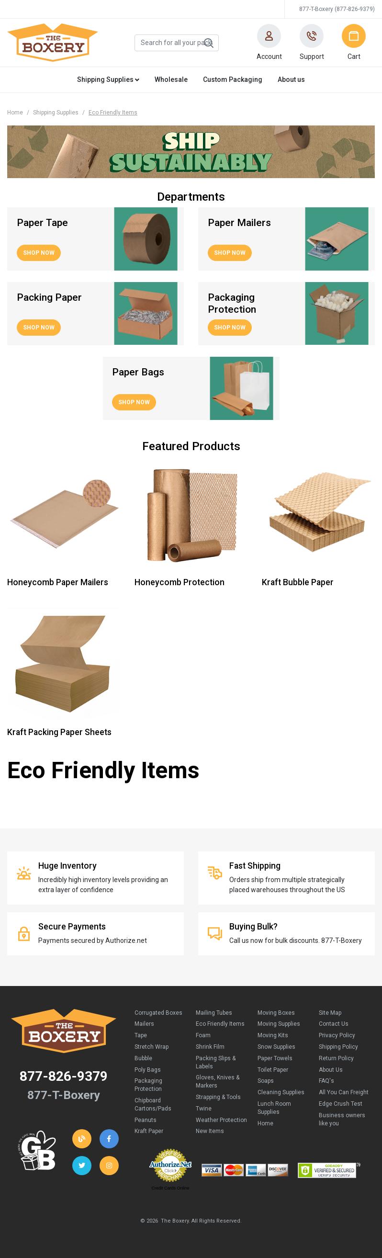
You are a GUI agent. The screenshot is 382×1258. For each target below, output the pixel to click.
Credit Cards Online (170, 1188)
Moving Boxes (276, 1012)
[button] (269, 43)
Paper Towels (275, 1058)
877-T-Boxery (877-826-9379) (337, 9)
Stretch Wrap (152, 1046)
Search (208, 43)
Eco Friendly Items (220, 1023)
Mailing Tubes (214, 1012)
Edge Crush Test (340, 1103)
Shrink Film (210, 1046)
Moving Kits (273, 1035)
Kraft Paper (149, 1131)
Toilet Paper (273, 1069)
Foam (203, 1035)
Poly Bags (148, 1069)
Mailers (144, 1023)
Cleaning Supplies (281, 1092)
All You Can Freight (344, 1092)
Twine (204, 1108)
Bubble (143, 1058)
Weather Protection (221, 1120)
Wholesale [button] (171, 79)
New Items (210, 1131)
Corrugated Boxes (158, 1012)
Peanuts (146, 1120)
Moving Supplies (279, 1023)
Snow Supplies (276, 1046)
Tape (141, 1035)
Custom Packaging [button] (232, 79)
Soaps (266, 1080)
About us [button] (291, 79)
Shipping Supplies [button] (108, 79)
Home (15, 112)
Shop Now (39, 252)
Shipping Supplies (56, 112)
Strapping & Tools (218, 1097)
